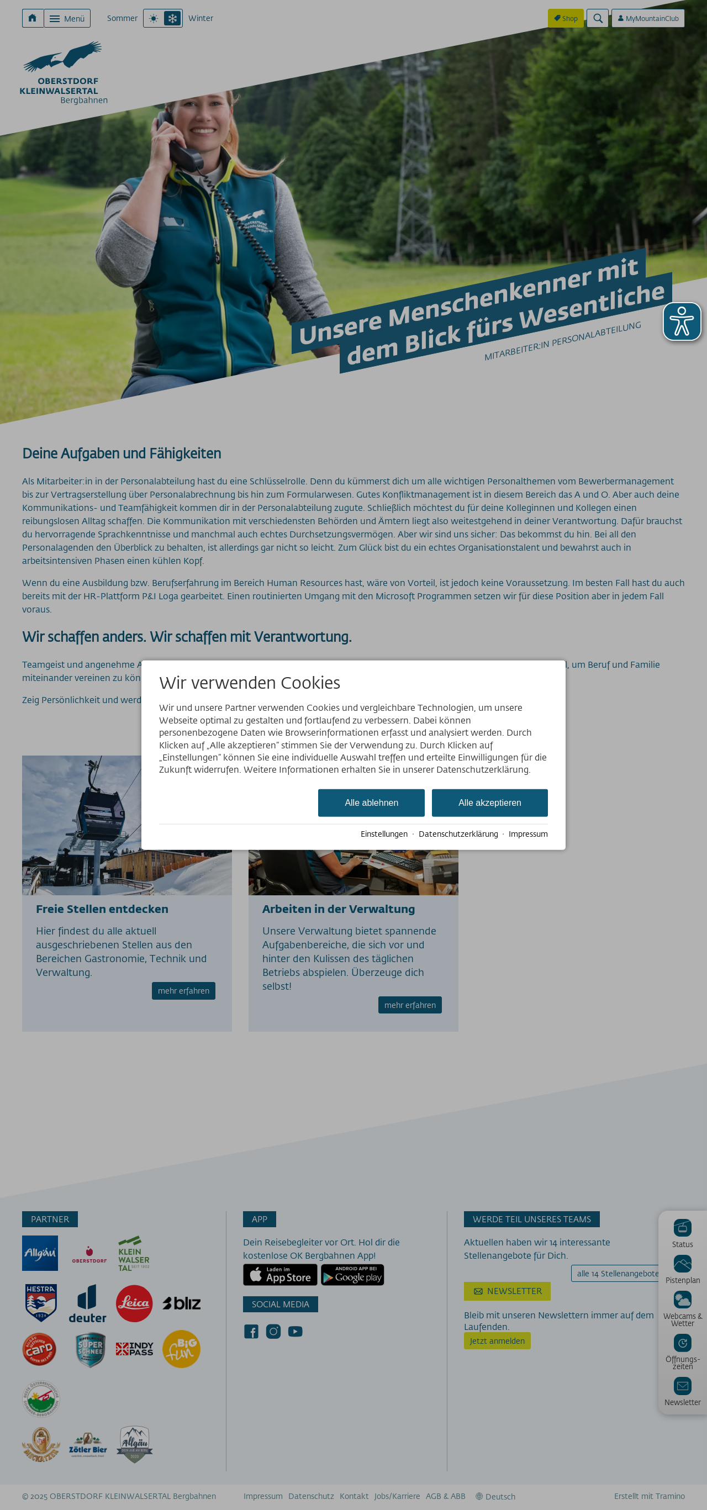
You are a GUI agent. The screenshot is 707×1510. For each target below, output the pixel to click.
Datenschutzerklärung (458, 834)
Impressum (528, 834)
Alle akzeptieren (489, 802)
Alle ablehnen (371, 802)
